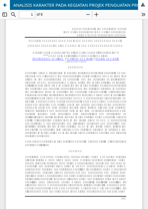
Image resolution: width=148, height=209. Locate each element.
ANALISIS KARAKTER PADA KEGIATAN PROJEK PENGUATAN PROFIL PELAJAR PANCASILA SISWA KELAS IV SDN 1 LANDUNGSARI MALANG (80, 5)
